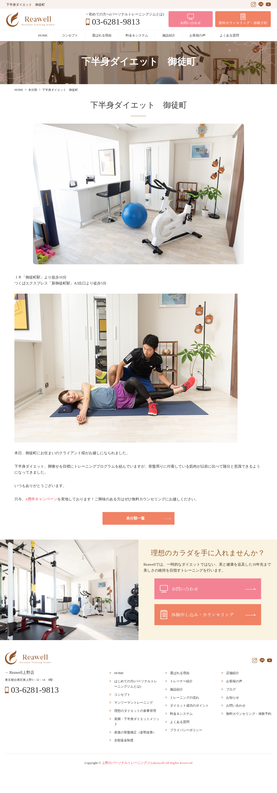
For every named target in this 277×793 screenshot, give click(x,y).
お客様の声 (197, 35)
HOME (42, 35)
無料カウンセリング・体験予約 (248, 714)
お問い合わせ (235, 705)
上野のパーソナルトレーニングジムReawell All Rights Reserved (147, 763)
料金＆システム (137, 35)
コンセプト (70, 35)
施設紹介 (168, 35)
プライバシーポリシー (186, 730)
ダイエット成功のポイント (189, 705)
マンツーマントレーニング (133, 702)
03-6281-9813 (116, 22)
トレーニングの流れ (184, 697)
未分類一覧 (135, 518)
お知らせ (232, 697)
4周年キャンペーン (41, 499)
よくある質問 (229, 35)
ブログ (231, 689)
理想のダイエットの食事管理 (135, 711)
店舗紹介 (232, 673)
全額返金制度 (124, 740)
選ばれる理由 (101, 35)
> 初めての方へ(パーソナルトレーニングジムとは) (125, 14)
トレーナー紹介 (181, 681)
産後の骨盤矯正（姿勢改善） (135, 732)
